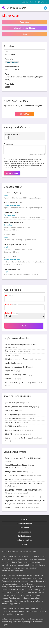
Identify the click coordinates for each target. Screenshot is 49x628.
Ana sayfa (24, 519)
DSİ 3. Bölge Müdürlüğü (13, 244)
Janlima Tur (8, 212)
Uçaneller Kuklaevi (19, 430)
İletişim (24, 544)
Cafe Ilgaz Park (9, 269)
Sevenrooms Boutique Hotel (19, 367)
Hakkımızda (24, 528)
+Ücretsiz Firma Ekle (24, 523)
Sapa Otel (12, 355)
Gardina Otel (13, 378)
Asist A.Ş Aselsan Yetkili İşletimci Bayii (22, 407)
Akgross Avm (19, 479)
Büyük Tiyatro (18, 434)
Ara (24, 325)
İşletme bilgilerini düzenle (24, 28)
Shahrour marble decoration (24, 475)
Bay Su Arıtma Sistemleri (17, 422)
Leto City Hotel (9, 193)
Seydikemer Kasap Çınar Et (23, 497)
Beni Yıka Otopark (11, 203)
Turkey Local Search (16, 7)
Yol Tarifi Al (24, 114)
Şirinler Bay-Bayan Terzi (22, 403)
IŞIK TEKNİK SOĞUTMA (16, 426)
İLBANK (7, 235)
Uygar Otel (12, 371)
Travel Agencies (9, 215)
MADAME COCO (14, 410)
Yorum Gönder (12, 173)
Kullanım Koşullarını (24, 540)
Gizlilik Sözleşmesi (24, 532)
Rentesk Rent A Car (11, 222)
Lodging (15, 62)
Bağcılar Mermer (20, 418)
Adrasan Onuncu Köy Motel (19, 375)
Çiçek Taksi (8, 257)
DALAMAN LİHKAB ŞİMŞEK (22, 507)
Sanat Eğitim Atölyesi (20, 414)
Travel (8, 62)
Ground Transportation (12, 205)
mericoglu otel (14, 363)
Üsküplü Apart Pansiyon (17, 351)
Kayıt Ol (33, 2)
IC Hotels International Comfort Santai (23, 359)
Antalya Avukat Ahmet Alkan (19, 471)
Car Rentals (8, 225)
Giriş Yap (25, 2)
